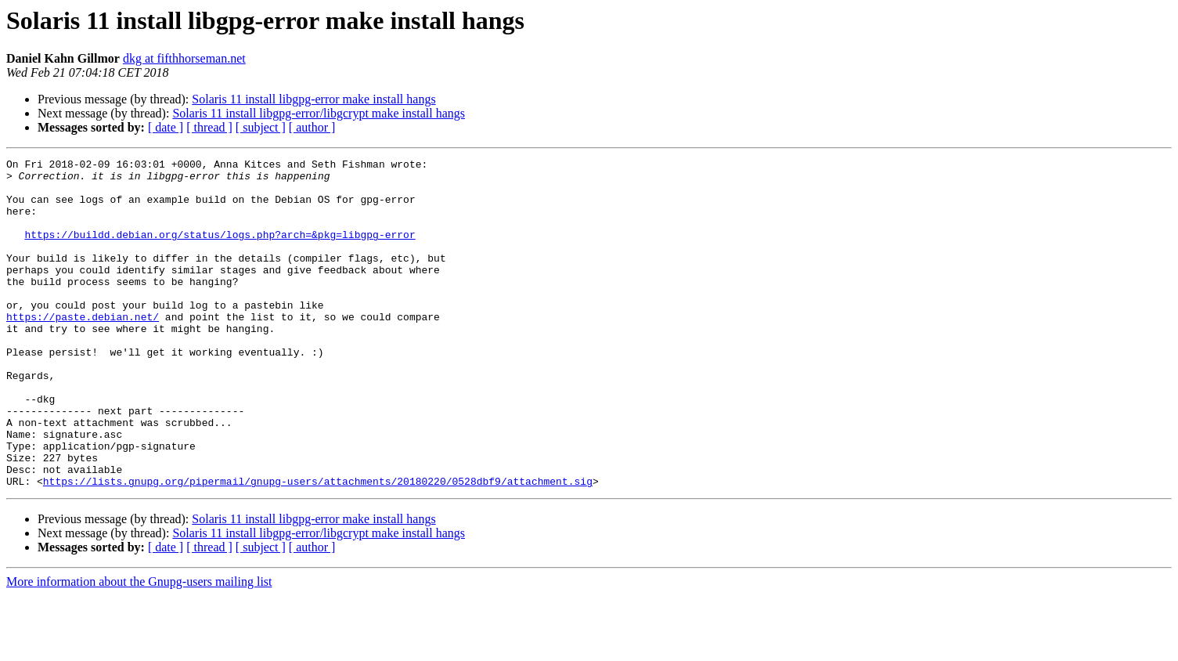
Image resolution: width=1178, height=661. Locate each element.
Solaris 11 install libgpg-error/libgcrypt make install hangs (318, 113)
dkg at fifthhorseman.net (184, 58)
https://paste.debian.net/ (82, 349)
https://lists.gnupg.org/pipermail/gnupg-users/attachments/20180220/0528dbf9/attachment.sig (318, 547)
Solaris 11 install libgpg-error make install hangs (313, 99)
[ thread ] (209, 127)
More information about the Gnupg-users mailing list (139, 647)
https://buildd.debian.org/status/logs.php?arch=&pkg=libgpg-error (219, 251)
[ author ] (312, 127)
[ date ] (165, 127)
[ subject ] (261, 127)
